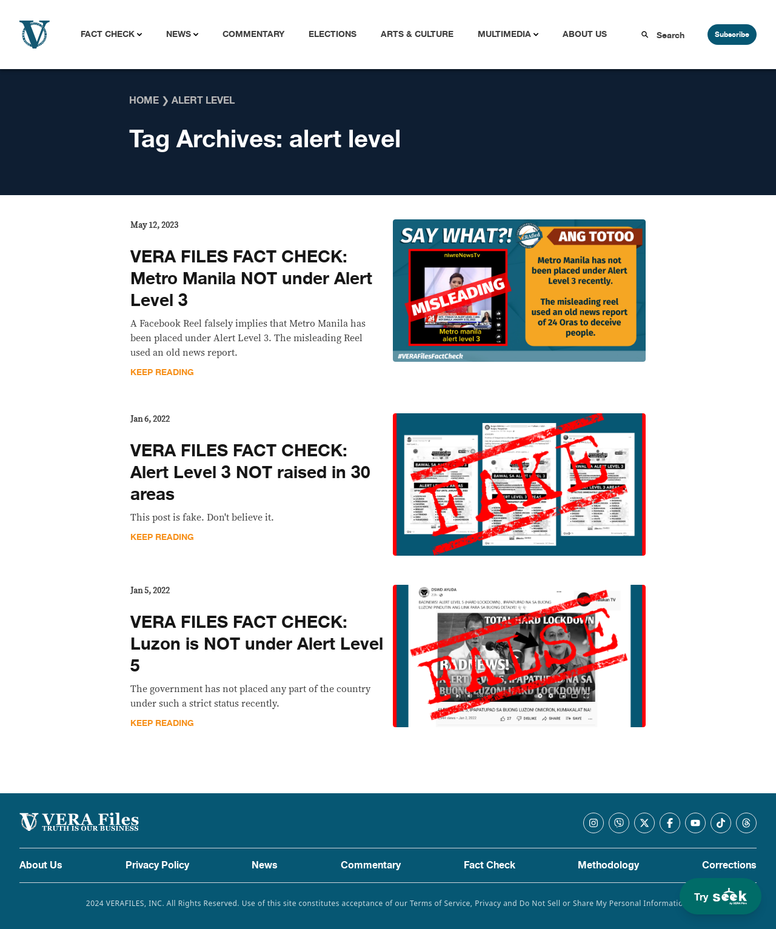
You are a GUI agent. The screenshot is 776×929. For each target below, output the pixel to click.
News (178, 34)
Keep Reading (162, 372)
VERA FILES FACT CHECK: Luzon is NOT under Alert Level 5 (256, 644)
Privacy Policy (157, 865)
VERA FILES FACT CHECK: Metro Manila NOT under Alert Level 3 (251, 279)
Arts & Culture (417, 34)
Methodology (608, 865)
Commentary (253, 34)
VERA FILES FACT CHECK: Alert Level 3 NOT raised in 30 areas (250, 472)
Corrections (729, 865)
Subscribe (732, 34)
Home (144, 100)
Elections (332, 34)
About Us (585, 34)
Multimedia (504, 34)
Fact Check (108, 34)
